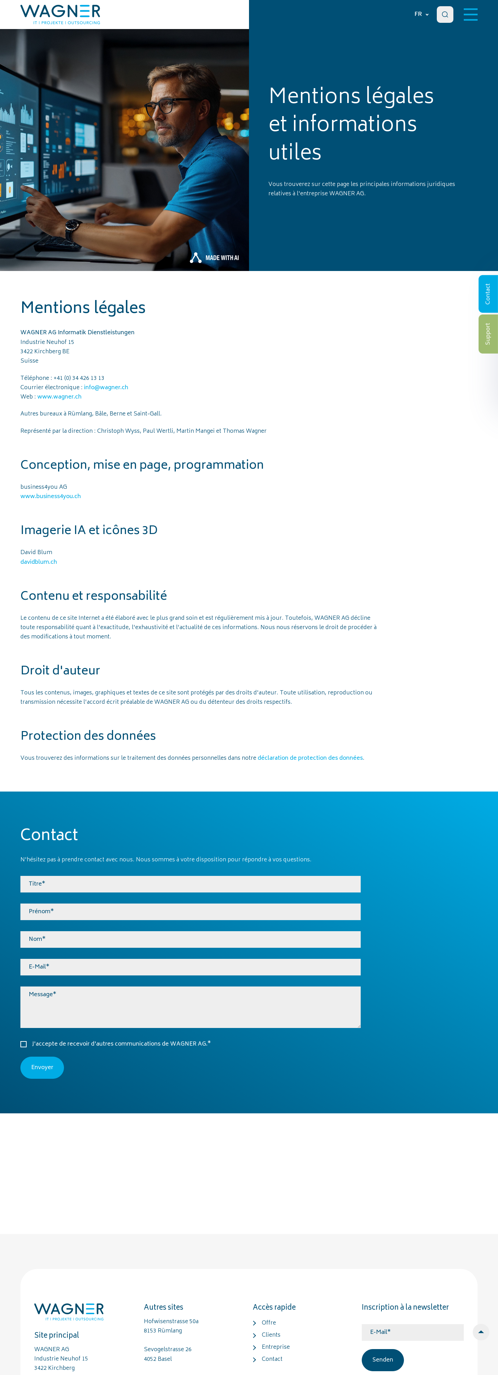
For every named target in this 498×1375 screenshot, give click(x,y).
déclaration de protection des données (310, 758)
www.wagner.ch (59, 397)
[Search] (445, 14)
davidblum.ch (38, 562)
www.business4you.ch (50, 497)
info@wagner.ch (106, 388)
